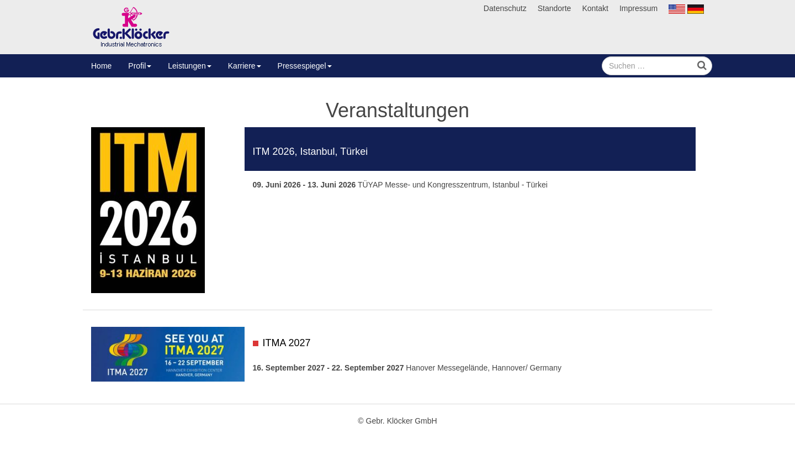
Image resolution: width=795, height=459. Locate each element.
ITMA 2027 (287, 342)
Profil (139, 65)
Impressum (638, 8)
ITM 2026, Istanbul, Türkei (310, 151)
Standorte (554, 8)
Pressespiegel (305, 65)
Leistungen (189, 65)
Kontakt (595, 8)
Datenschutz (505, 8)
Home (101, 65)
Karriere (244, 65)
